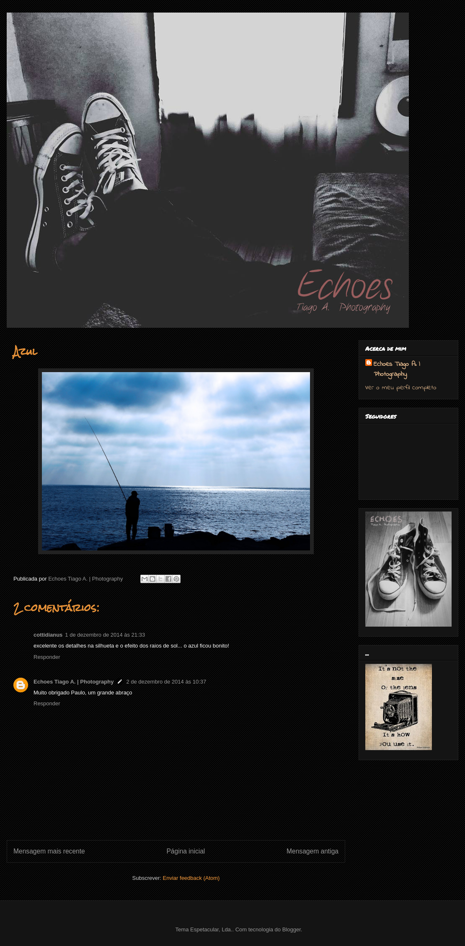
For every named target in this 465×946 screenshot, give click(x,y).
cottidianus (48, 635)
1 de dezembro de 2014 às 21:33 (105, 635)
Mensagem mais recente (49, 851)
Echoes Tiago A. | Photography (74, 682)
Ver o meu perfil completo (401, 388)
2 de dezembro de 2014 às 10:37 (166, 682)
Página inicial (185, 851)
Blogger (291, 929)
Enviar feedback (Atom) (191, 878)
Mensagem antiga (312, 851)
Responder (47, 657)
